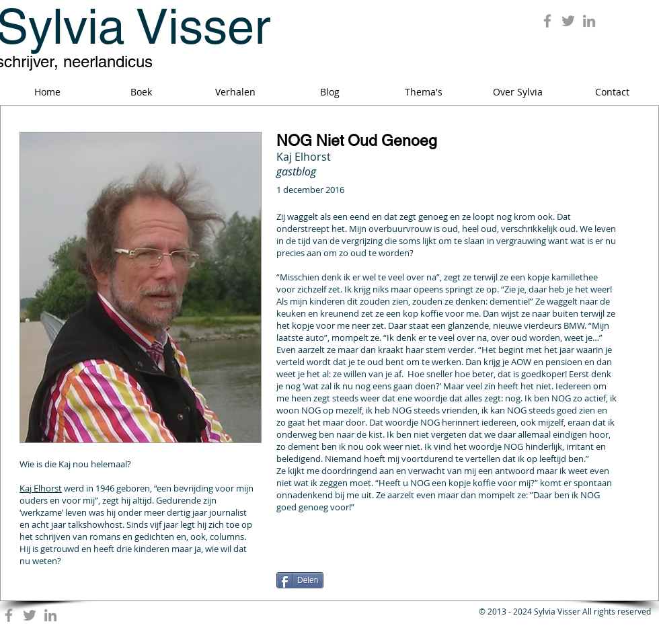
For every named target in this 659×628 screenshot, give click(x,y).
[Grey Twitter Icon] (568, 21)
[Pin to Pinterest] (600, 556)
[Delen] (299, 580)
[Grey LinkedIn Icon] (589, 21)
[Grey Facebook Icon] (547, 21)
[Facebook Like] (360, 562)
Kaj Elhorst (41, 488)
